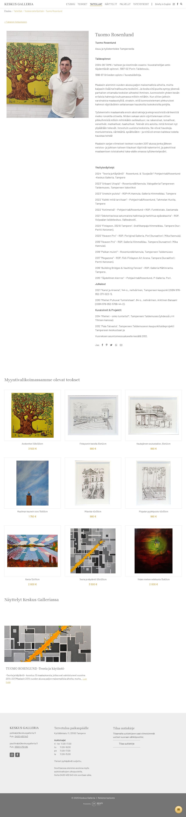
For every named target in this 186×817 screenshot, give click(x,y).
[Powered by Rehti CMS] (93, 805)
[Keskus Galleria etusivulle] (18, 4)
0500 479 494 (21, 746)
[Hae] (181, 4)
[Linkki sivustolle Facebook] (17, 755)
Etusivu (7, 11)
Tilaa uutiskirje (126, 743)
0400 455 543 (21, 736)
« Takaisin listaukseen (15, 21)
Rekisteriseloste (106, 797)
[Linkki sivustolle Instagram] (12, 755)
